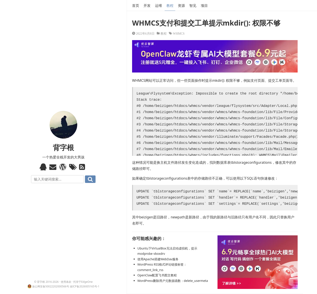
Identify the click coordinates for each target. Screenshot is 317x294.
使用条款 (66, 282)
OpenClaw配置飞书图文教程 (157, 275)
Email (53, 166)
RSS (83, 166)
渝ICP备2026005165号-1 (84, 286)
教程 (169, 5)
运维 (158, 5)
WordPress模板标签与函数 (63, 166)
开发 (147, 5)
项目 (204, 5)
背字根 (63, 147)
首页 (135, 5)
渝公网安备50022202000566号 (50, 286)
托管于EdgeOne (83, 282)
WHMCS (179, 33)
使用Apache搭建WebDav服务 (158, 259)
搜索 (90, 179)
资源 (181, 5)
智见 (192, 5)
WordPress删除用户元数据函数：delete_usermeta (172, 281)
